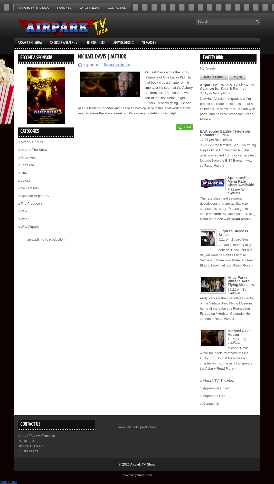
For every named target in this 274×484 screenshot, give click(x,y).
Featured (27, 165)
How (24, 173)
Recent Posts (214, 77)
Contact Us (117, 7)
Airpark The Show (30, 43)
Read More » (214, 165)
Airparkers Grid (214, 396)
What (25, 211)
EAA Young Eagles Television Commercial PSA (225, 133)
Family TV (64, 7)
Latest (25, 180)
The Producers (95, 43)
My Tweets (208, 68)
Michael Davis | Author (240, 333)
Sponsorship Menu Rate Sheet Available (241, 181)
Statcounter (8, 482)
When (25, 219)
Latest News (90, 7)
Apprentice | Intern (216, 388)
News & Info (30, 188)
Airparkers (148, 43)
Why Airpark (30, 227)
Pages (237, 77)
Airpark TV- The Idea (33, 7)
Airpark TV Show (142, 464)
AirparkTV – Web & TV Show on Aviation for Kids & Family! (227, 87)
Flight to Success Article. (233, 233)
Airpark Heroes (123, 43)
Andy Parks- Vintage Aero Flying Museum (241, 281)
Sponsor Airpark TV (64, 43)
